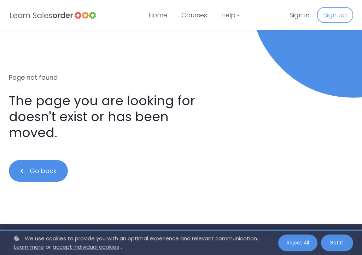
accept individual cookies (86, 247)
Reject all (298, 243)
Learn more (29, 247)
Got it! (337, 243)
